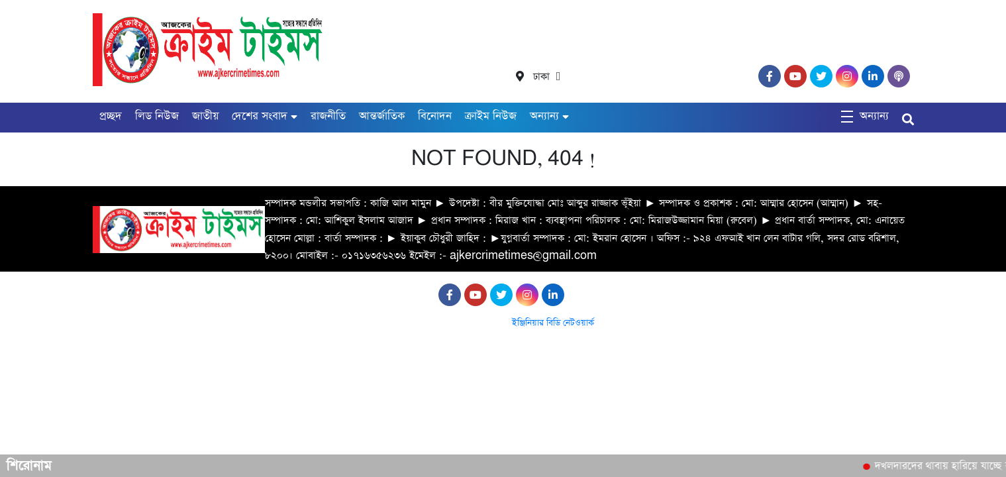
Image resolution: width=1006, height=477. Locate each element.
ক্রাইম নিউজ (491, 116)
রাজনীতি (328, 116)
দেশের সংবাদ (259, 116)
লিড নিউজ (157, 116)
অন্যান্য (544, 116)
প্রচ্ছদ (110, 116)
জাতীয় (205, 116)
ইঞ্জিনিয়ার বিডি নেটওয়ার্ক (553, 323)
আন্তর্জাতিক (382, 116)
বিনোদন (435, 116)
